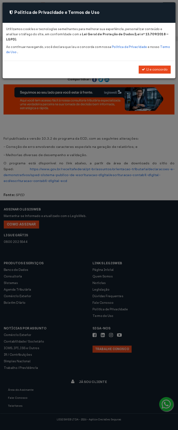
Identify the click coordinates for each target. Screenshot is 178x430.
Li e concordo (155, 69)
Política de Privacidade (130, 47)
